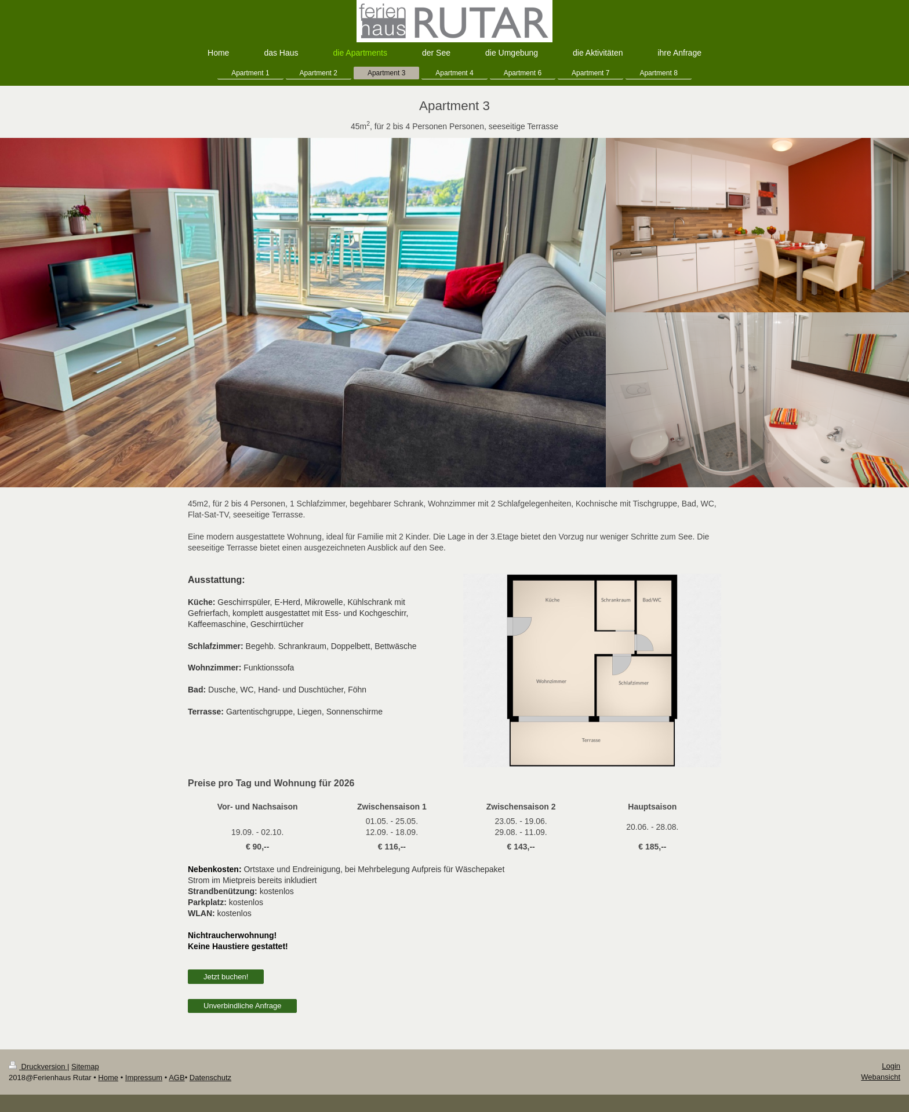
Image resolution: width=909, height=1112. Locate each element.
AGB (176, 1077)
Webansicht (880, 1077)
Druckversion (38, 1066)
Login (891, 1066)
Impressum (143, 1077)
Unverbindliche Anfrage (242, 1005)
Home (108, 1077)
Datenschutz (210, 1077)
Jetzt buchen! (225, 976)
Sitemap (85, 1066)
